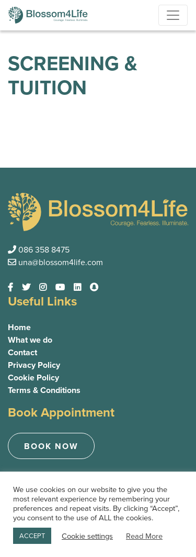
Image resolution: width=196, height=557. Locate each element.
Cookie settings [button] (87, 536)
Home (19, 327)
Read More (144, 536)
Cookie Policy (33, 378)
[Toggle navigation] (173, 15)
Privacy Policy (34, 365)
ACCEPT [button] (32, 536)
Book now (51, 446)
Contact (22, 352)
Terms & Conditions (44, 390)
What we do (30, 340)
